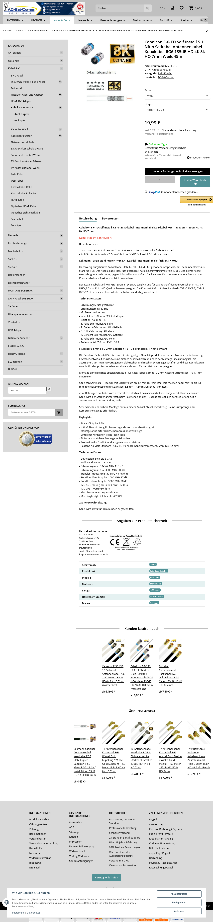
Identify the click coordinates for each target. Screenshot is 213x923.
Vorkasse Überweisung (162, 843)
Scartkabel (17, 219)
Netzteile (13, 235)
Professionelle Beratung (122, 828)
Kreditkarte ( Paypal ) (161, 838)
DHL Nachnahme (159, 848)
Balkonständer (16, 274)
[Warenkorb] (195, 8)
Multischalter (15, 251)
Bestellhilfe (35, 848)
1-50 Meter (155, 590)
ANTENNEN (14, 52)
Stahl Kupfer (155, 583)
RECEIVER (13, 60)
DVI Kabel (16, 88)
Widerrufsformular (40, 857)
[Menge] (159, 179)
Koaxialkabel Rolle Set (23, 193)
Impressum (75, 841)
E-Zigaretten (15, 361)
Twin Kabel (17, 174)
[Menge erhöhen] (171, 179)
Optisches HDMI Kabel (23, 206)
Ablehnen (179, 911)
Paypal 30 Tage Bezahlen (163, 862)
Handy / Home (16, 353)
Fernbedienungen (18, 243)
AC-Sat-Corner (156, 596)
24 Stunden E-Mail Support (124, 837)
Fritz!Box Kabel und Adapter (27, 94)
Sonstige (16, 225)
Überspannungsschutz (21, 314)
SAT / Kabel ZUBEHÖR (20, 298)
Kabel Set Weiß (19, 129)
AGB (71, 827)
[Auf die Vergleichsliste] (123, 46)
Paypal (153, 819)
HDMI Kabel (17, 199)
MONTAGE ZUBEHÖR (20, 290)
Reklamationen (37, 833)
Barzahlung (155, 857)
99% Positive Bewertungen (124, 847)
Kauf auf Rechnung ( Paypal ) (165, 829)
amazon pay (156, 824)
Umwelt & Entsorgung (81, 846)
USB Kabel (17, 180)
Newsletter (35, 853)
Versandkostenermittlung (43, 843)
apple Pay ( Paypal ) (160, 853)
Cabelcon (154, 603)
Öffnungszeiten (38, 824)
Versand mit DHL (119, 860)
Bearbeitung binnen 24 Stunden (122, 821)
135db (153, 564)
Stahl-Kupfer (165, 73)
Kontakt (73, 836)
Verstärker (14, 322)
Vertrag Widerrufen (80, 856)
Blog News (35, 862)
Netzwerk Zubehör (18, 338)
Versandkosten (37, 838)
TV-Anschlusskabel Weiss (25, 167)
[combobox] (177, 96)
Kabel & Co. (15, 68)
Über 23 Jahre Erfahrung (123, 842)
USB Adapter (15, 330)
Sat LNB (12, 259)
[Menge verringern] (148, 179)
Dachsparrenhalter (18, 282)
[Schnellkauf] (31, 412)
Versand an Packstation (122, 865)
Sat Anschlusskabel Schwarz (27, 148)
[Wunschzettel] (181, 8)
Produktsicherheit (39, 819)
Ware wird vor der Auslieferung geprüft (120, 853)
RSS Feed (34, 867)
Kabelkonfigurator (21, 135)
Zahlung (34, 829)
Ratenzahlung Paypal (161, 867)
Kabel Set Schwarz (22, 107)
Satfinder (13, 306)
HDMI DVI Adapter (21, 101)
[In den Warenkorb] (195, 181)
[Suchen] (120, 8)
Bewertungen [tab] (110, 218)
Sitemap (74, 832)
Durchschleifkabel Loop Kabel (28, 81)
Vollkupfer (20, 120)
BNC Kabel (17, 75)
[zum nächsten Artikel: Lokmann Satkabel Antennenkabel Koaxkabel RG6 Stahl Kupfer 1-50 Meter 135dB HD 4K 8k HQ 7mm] (207, 30)
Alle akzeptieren (179, 894)
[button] (172, 8)
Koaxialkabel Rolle (21, 187)
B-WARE (12, 368)
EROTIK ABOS (16, 346)
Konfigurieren (179, 902)
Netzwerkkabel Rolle (22, 142)
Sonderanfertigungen (81, 860)
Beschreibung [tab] (88, 218)
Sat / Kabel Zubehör (158, 571)
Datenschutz (76, 822)
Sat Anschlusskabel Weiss (25, 155)
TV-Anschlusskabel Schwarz (26, 161)
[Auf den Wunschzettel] (132, 46)
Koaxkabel (154, 577)
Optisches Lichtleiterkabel (25, 212)
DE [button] (161, 8)
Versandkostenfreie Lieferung (179, 130)
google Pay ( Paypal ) (161, 833)
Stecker (12, 267)
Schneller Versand (119, 832)
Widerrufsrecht (77, 851)
